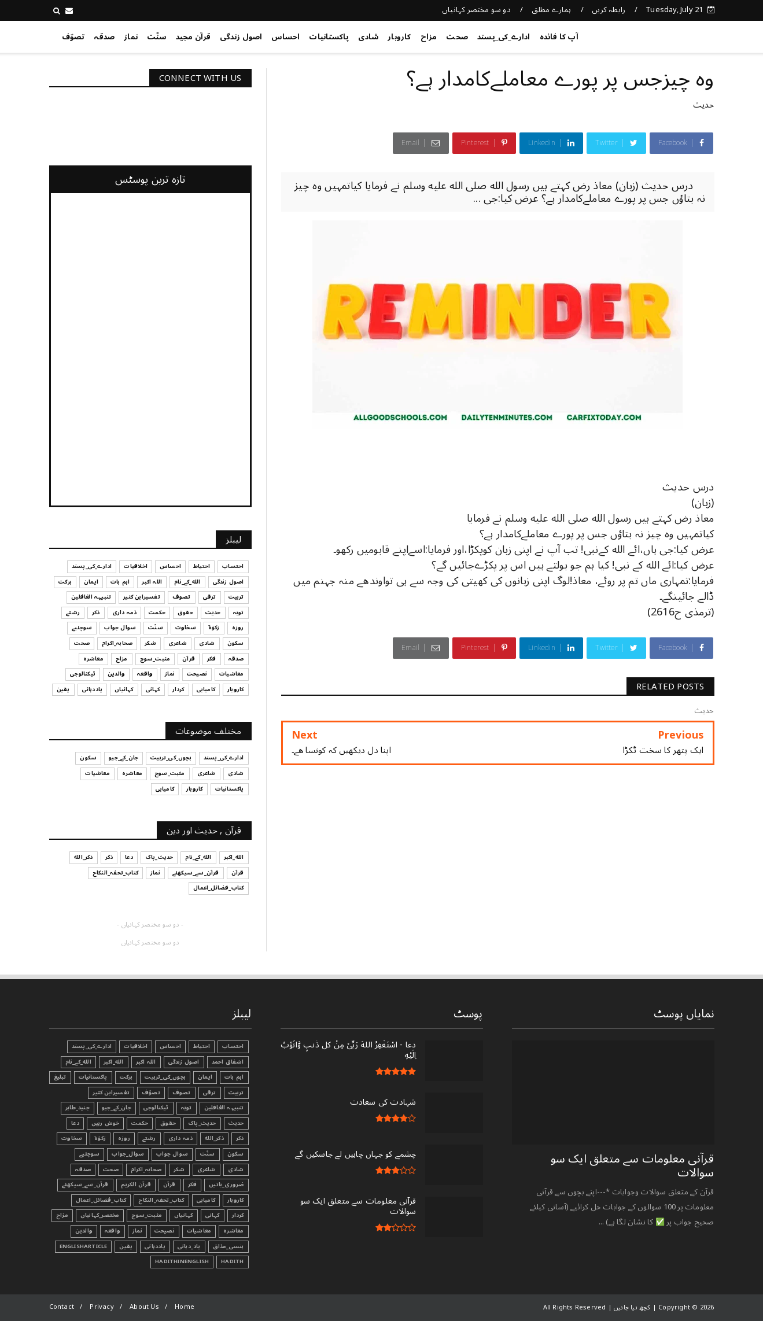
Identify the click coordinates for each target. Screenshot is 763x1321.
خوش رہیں (105, 1123)
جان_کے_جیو (116, 1107)
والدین (84, 1231)
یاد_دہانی (189, 1246)
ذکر (240, 1138)
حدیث (703, 105)
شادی (368, 37)
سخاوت (71, 1138)
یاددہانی (155, 1246)
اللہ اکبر (146, 1062)
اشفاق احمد (228, 1062)
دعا (75, 1123)
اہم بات (234, 1077)
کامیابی (206, 1200)
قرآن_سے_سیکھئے (85, 1184)
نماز (131, 37)
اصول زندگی (241, 37)
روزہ (124, 1138)
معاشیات (199, 1231)
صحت (457, 37)
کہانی (212, 1215)
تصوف (181, 1092)
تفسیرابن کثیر (111, 1092)
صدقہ (104, 37)
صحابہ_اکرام (146, 1169)
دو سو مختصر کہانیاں (476, 10)
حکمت (139, 1123)
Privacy (101, 1307)
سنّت (157, 37)
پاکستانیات (329, 37)
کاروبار (399, 37)
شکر (179, 1169)
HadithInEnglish (182, 1261)
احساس (285, 37)
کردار (238, 1215)
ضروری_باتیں (226, 1184)
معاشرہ (233, 1231)
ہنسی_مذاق (228, 1246)
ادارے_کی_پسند (503, 37)
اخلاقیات (136, 1046)
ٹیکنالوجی (156, 1107)
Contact (61, 1307)
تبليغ (60, 1077)
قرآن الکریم (136, 1184)
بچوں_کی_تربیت (165, 1077)
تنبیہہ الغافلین (224, 1107)
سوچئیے (89, 1154)
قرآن (169, 1184)
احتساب (233, 1046)
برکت (126, 1077)
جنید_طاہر (77, 1107)
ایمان (205, 1077)
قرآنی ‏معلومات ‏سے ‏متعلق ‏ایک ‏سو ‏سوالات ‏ (632, 1166)
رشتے (149, 1138)
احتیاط (201, 1046)
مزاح (429, 37)
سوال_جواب (128, 1154)
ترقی (209, 1092)
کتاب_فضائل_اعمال (101, 1200)
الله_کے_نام (78, 1062)
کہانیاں (183, 1215)
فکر (192, 1184)
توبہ (186, 1107)
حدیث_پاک (202, 1123)
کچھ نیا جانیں (668, 35)
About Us (144, 1307)
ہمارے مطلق (552, 10)
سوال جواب (172, 1154)
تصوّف (73, 37)
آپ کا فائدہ (559, 37)
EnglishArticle (84, 1246)
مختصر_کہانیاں (100, 1215)
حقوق (168, 1123)
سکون (235, 1154)
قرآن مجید (193, 37)
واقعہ (112, 1231)
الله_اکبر (114, 1062)
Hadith (232, 1261)
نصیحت (164, 1231)
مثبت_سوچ (146, 1215)
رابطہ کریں (608, 10)
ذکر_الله (214, 1138)
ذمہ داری (180, 1138)
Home (184, 1307)
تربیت (236, 1092)
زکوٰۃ (100, 1138)
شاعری (206, 1169)
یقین (125, 1246)
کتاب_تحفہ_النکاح (161, 1200)
